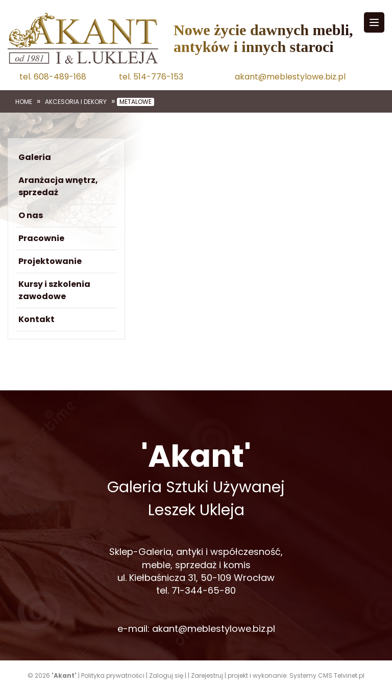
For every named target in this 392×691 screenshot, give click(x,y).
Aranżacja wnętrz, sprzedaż (58, 186)
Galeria (34, 157)
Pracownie (41, 238)
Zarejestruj (207, 675)
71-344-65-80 (204, 590)
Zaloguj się (166, 675)
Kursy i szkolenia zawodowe (54, 290)
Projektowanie (50, 261)
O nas (30, 215)
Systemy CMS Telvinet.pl (326, 675)
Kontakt (36, 319)
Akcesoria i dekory (76, 102)
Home (23, 102)
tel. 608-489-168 (52, 77)
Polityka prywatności (112, 675)
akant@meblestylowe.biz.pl (290, 77)
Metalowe (135, 102)
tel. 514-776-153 (151, 77)
